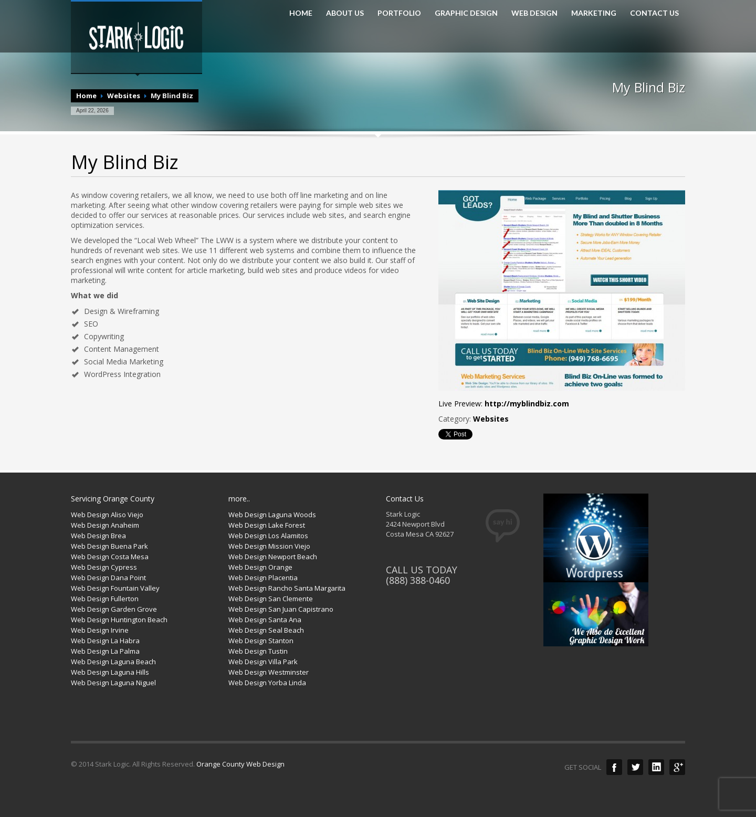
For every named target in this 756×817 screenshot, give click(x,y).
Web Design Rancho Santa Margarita (286, 588)
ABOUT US (345, 13)
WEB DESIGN (534, 13)
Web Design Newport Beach (272, 556)
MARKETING (593, 13)
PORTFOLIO (399, 13)
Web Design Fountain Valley (115, 588)
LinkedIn (656, 767)
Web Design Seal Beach (266, 630)
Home (86, 95)
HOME (300, 13)
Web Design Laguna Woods (272, 514)
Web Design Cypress (104, 567)
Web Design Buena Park (109, 546)
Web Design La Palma (105, 651)
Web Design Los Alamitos (268, 535)
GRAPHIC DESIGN (466, 13)
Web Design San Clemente (270, 598)
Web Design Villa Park (263, 661)
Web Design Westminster (268, 672)
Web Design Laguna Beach (113, 661)
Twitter (635, 767)
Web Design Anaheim (105, 525)
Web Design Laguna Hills (110, 672)
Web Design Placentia (263, 577)
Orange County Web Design (240, 764)
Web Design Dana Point (108, 577)
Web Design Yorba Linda (267, 682)
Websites (123, 95)
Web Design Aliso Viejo (107, 514)
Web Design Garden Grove (114, 609)
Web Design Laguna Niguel (113, 682)
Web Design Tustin (258, 651)
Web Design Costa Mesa (110, 556)
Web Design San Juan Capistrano (280, 609)
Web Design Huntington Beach (119, 619)
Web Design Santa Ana (264, 619)
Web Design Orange (260, 567)
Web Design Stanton (260, 640)
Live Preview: (503, 404)
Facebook (614, 767)
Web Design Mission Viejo (269, 546)
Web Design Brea (98, 535)
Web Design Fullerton (105, 598)
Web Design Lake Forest (266, 525)
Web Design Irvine (100, 630)
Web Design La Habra (105, 640)
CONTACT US (654, 13)
